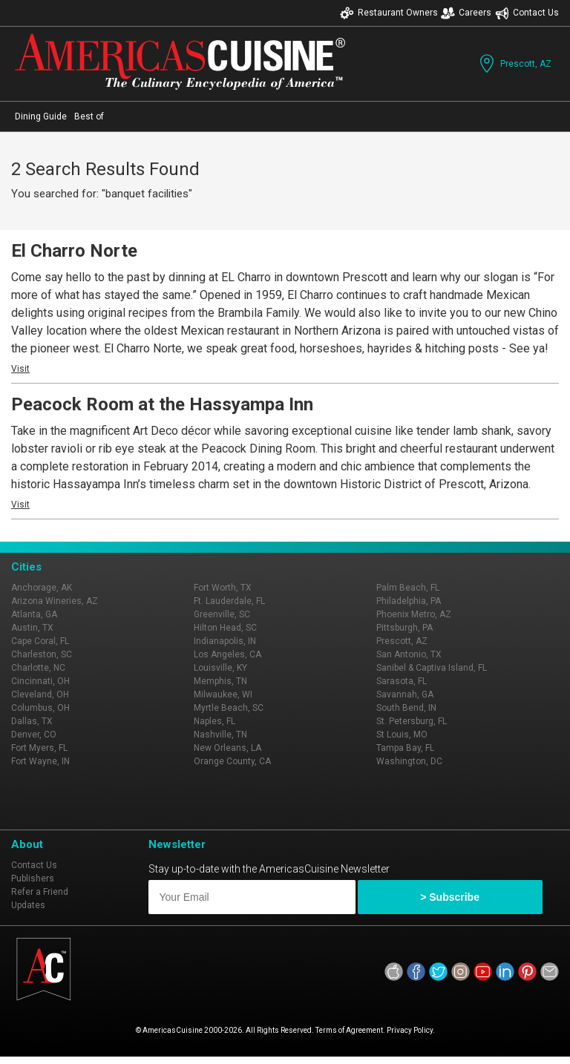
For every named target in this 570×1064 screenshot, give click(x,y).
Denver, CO (33, 734)
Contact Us (527, 13)
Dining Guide (41, 116)
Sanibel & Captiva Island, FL (431, 668)
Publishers (32, 878)
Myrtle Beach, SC (228, 708)
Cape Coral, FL (40, 641)
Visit (20, 369)
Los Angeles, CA (227, 654)
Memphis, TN (220, 681)
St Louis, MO (402, 734)
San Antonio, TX (409, 654)
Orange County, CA (232, 761)
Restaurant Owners (389, 13)
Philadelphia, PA (408, 601)
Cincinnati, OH (40, 681)
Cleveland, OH (40, 694)
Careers (466, 13)
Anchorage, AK (41, 587)
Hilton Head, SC (225, 628)
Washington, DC (409, 761)
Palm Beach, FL (407, 587)
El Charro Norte (74, 250)
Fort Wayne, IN (40, 761)
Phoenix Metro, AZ (413, 614)
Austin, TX (32, 628)
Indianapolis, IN (225, 641)
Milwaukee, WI (223, 694)
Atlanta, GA (34, 614)
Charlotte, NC (38, 668)
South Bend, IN (406, 708)
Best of (89, 116)
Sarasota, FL (401, 681)
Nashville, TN (220, 734)
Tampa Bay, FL (405, 748)
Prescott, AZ (513, 63)
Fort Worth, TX (223, 587)
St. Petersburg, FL (411, 721)
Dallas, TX (32, 721)
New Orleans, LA (227, 748)
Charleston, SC (41, 654)
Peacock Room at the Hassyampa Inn (162, 404)
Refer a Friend (39, 892)
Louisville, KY (220, 668)
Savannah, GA (404, 694)
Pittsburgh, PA (404, 628)
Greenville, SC (222, 614)
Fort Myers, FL (39, 748)
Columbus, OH (40, 708)
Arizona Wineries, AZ (54, 601)
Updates (28, 905)
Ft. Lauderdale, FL (229, 601)
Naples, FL (214, 721)
